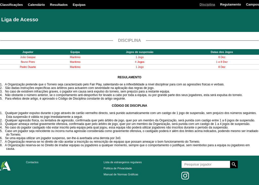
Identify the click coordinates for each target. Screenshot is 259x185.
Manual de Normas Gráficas (121, 174)
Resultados (59, 5)
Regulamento (230, 4)
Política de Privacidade (118, 168)
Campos (252, 4)
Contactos (32, 162)
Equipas (79, 5)
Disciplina (207, 4)
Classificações (11, 5)
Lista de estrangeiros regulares (123, 162)
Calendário (36, 5)
